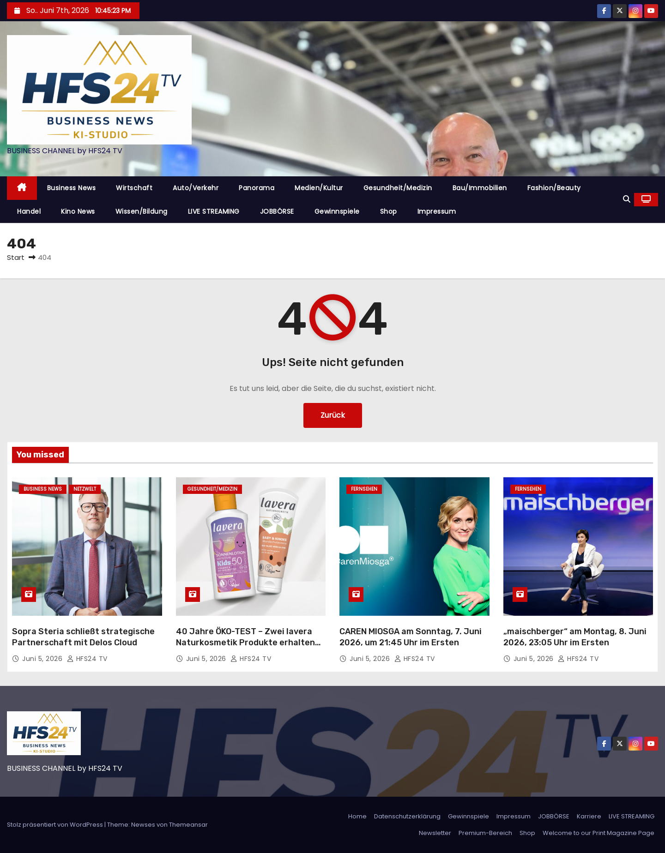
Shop (388, 211)
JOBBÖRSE (277, 211)
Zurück (332, 415)
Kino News (78, 211)
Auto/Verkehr (195, 187)
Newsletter (435, 833)
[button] (626, 199)
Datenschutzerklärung (407, 816)
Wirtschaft (134, 187)
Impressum (436, 211)
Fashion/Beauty (554, 187)
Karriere (589, 816)
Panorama (256, 187)
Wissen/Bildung (141, 211)
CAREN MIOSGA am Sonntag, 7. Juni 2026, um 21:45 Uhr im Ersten (410, 637)
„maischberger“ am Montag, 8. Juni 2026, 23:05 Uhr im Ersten (575, 637)
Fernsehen (364, 489)
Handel (29, 211)
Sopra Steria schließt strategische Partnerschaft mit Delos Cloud (83, 637)
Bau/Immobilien (480, 187)
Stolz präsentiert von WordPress (55, 824)
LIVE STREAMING (214, 211)
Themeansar (188, 824)
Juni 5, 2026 (43, 658)
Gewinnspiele (337, 211)
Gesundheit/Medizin (397, 187)
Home (357, 816)
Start (15, 257)
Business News (71, 187)
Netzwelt (84, 489)
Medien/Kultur (319, 187)
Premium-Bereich (485, 833)
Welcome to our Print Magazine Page (598, 833)
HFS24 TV (87, 658)
